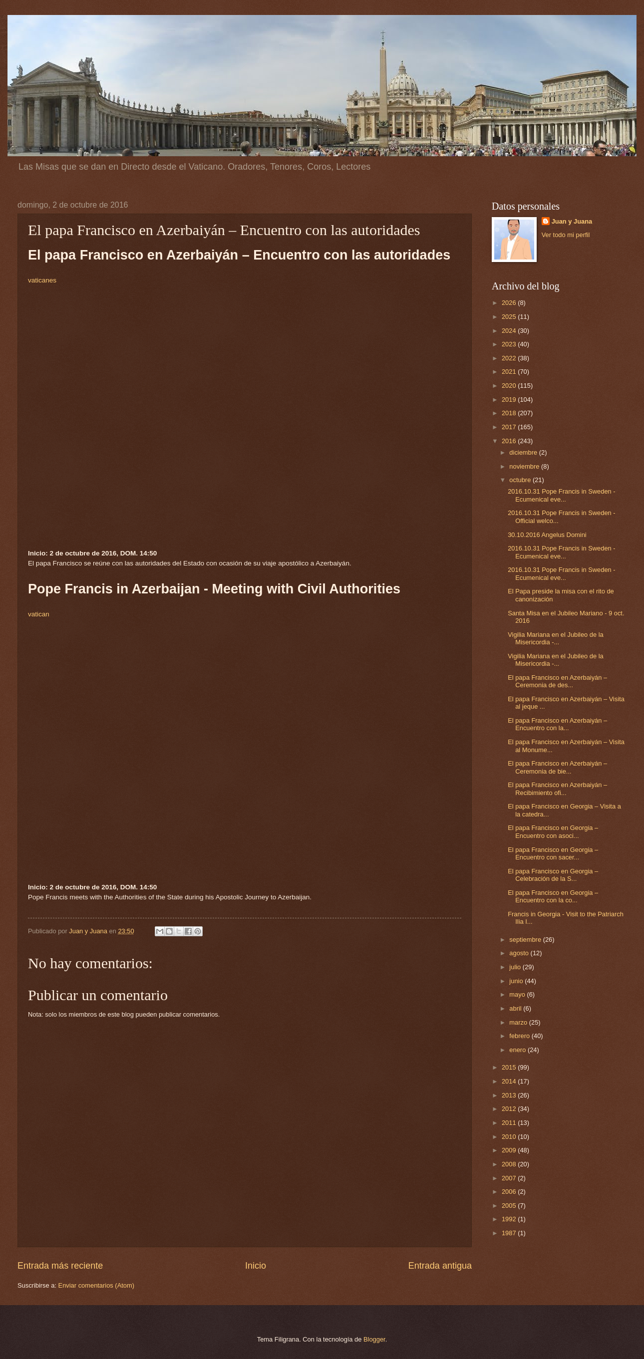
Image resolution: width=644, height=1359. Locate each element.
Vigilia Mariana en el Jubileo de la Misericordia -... (556, 638)
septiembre (526, 939)
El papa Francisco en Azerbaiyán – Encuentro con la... (557, 724)
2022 (510, 358)
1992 (510, 1219)
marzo (519, 1022)
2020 (510, 385)
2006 (510, 1191)
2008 (510, 1164)
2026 (510, 302)
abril (516, 1008)
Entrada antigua (440, 1266)
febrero (520, 1036)
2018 (510, 413)
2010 (510, 1136)
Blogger (374, 1339)
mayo (518, 994)
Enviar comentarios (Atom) (96, 1285)
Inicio (255, 1266)
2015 (510, 1067)
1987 (510, 1233)
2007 (510, 1178)
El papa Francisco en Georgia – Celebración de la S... (553, 874)
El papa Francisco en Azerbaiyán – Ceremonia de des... (557, 681)
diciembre (524, 452)
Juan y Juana (572, 221)
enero (518, 1050)
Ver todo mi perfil (566, 235)
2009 (510, 1150)
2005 (510, 1205)
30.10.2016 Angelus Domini (547, 535)
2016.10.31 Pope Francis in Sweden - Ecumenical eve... (561, 495)
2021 (510, 371)
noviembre (525, 466)
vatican (38, 614)
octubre (521, 480)
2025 (510, 316)
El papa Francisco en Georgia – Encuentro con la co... (553, 896)
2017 (510, 427)
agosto (519, 953)
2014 (510, 1081)
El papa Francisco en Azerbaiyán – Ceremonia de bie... (557, 767)
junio (517, 981)
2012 (510, 1108)
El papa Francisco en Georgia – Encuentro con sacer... (553, 853)
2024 (510, 330)
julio (515, 967)
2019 (510, 399)
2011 (510, 1122)
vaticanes (42, 280)
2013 (510, 1095)
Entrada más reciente (60, 1266)
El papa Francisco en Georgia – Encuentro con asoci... (553, 831)
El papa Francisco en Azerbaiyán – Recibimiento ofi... (557, 788)
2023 (510, 344)
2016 (510, 441)
